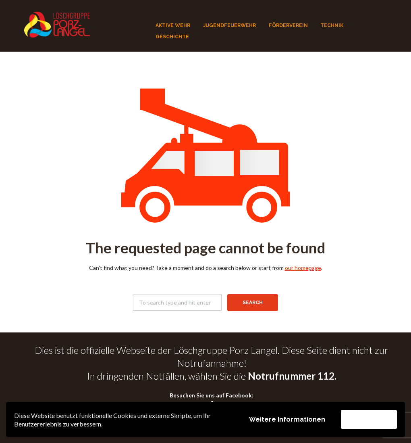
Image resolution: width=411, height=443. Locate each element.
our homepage (303, 267)
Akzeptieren (369, 419)
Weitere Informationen (287, 419)
